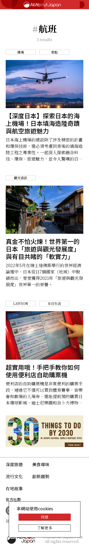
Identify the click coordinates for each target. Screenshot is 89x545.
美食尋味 (40, 464)
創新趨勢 (40, 476)
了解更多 (44, 528)
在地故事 (14, 488)
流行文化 (14, 476)
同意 (44, 517)
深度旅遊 (14, 464)
